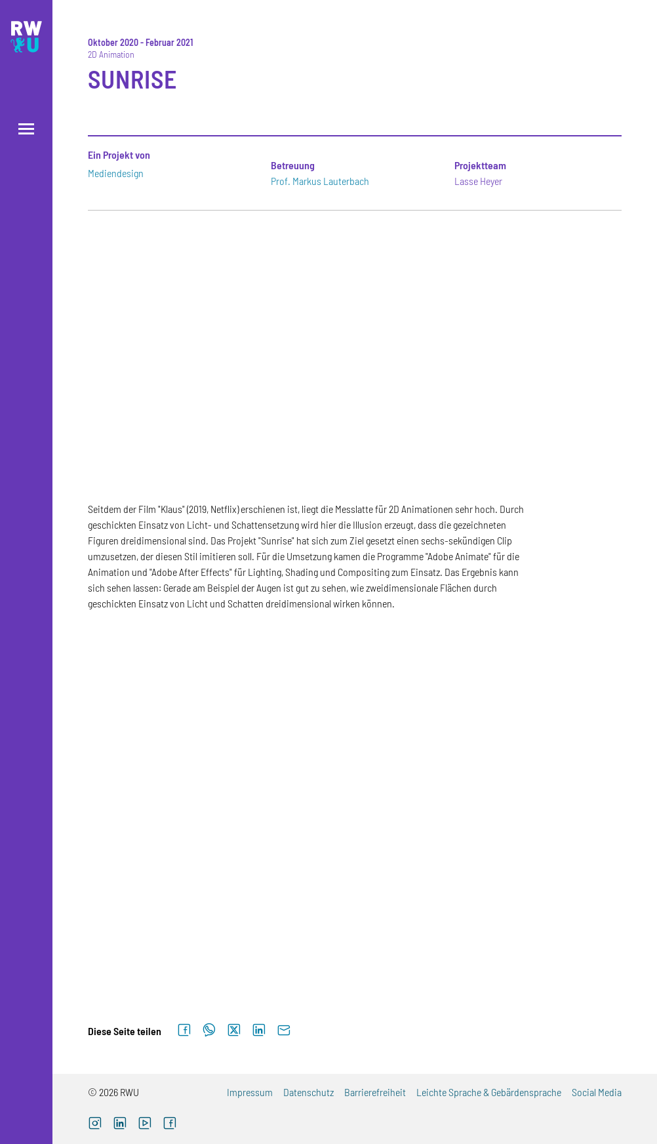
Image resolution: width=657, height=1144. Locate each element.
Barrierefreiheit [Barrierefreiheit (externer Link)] (375, 1092)
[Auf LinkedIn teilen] (259, 1030)
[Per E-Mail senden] (284, 1030)
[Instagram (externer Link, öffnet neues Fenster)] (95, 1125)
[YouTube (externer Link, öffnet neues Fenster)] (145, 1125)
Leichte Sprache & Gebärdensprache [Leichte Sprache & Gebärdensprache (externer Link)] (488, 1092)
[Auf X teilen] (234, 1030)
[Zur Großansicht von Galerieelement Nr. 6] (538, 816)
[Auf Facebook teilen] (184, 1030)
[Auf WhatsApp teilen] (209, 1030)
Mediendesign (116, 173)
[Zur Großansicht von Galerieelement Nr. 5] (354, 816)
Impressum (250, 1092)
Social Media (597, 1092)
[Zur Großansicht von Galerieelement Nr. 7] (171, 931)
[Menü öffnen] (26, 129)
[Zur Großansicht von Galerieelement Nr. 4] (171, 816)
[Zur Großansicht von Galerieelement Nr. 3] (538, 700)
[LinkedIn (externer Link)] (120, 1125)
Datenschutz (308, 1092)
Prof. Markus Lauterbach (320, 180)
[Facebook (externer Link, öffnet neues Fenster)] (170, 1125)
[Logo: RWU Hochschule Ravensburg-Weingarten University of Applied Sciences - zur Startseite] (26, 36)
